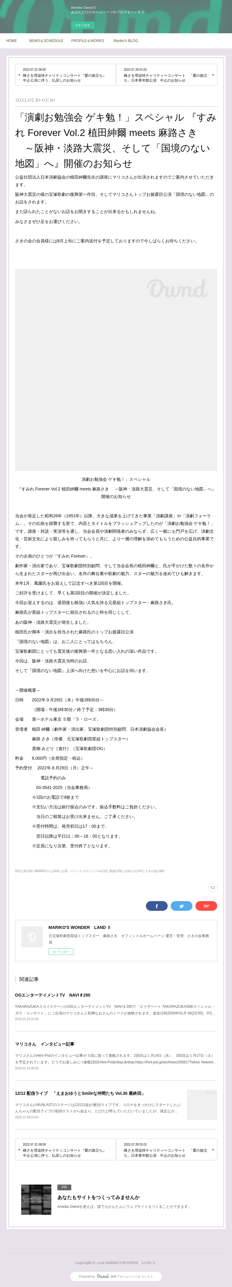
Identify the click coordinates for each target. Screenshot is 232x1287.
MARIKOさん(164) (47, 871)
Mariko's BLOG (126, 41)
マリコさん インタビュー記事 (44, 1044)
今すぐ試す (82, 25)
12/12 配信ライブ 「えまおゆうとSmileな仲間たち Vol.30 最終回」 (80, 1093)
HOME (11, 41)
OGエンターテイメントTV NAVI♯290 (52, 995)
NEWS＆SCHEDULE (46, 41)
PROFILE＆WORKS (87, 41)
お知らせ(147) (133, 871)
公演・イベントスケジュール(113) (84, 871)
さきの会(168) (154, 871)
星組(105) (115, 871)
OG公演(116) (24, 871)
